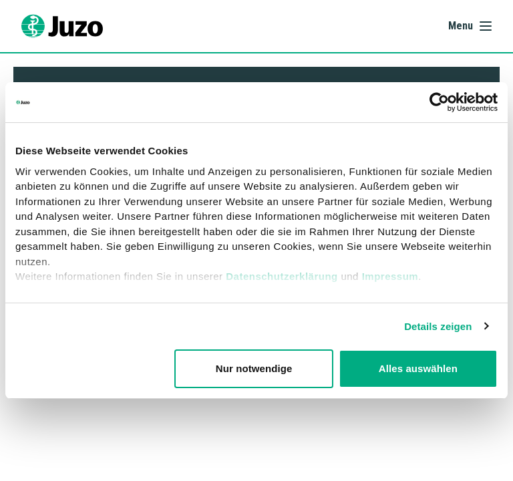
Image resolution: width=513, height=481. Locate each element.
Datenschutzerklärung (282, 276)
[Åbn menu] (470, 26)
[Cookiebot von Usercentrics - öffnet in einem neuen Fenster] (439, 102)
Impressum (390, 276)
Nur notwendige (254, 368)
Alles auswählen (418, 368)
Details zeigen (438, 326)
